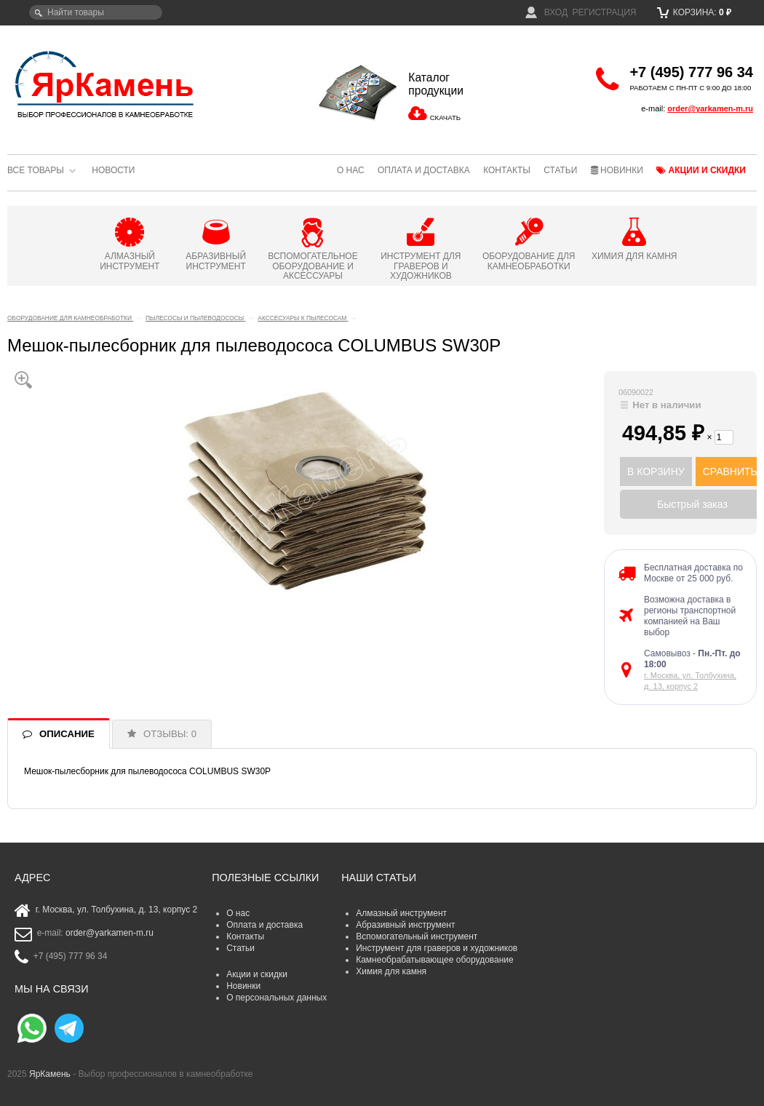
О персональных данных (276, 997)
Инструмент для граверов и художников (436, 948)
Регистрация (604, 12)
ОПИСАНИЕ (67, 733)
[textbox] (95, 12)
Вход (546, 12)
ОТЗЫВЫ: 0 (169, 733)
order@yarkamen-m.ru (710, 108)
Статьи (560, 170)
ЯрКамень (50, 1074)
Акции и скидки (701, 170)
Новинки (617, 170)
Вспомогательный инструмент (416, 936)
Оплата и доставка (424, 170)
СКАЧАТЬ (445, 118)
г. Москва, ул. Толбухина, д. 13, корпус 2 (117, 909)
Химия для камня (391, 971)
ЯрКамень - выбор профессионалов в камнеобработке (105, 84)
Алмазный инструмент (401, 913)
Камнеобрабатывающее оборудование (435, 960)
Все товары (35, 170)
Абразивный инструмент (405, 925)
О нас (351, 170)
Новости (113, 170)
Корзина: (694, 12)
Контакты (506, 170)
